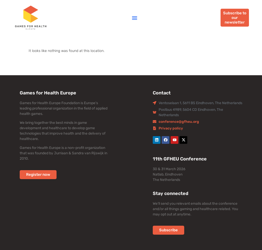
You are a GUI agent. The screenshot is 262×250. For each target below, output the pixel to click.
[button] (134, 18)
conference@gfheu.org (179, 121)
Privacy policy (171, 128)
